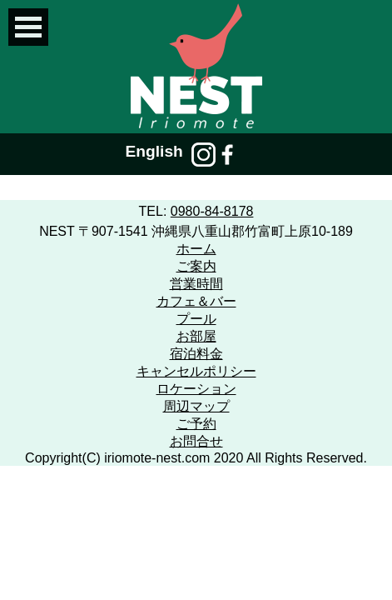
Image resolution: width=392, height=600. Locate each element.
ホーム (196, 249)
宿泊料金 (196, 354)
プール (196, 319)
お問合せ (196, 441)
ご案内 (196, 266)
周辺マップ (196, 406)
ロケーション (196, 389)
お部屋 (196, 336)
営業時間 (196, 284)
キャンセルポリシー (196, 371)
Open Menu (28, 27)
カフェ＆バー (196, 301)
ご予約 (196, 424)
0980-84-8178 (212, 211)
